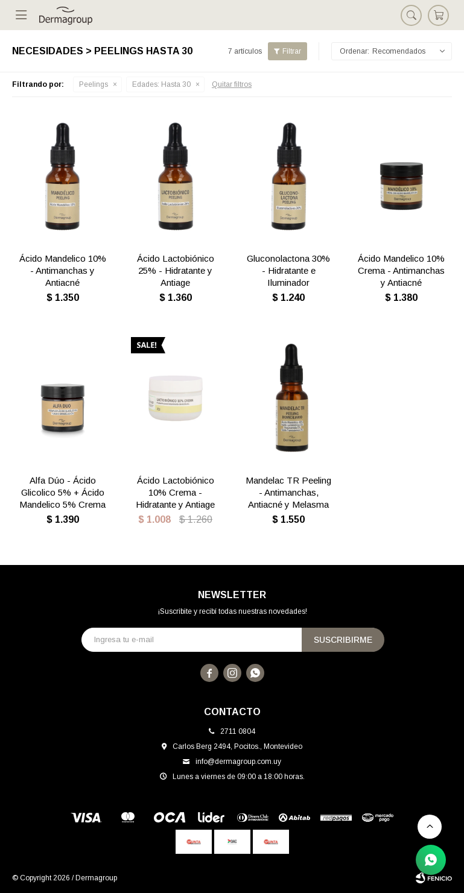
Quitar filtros (232, 84)
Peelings (93, 84)
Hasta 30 (161, 84)
